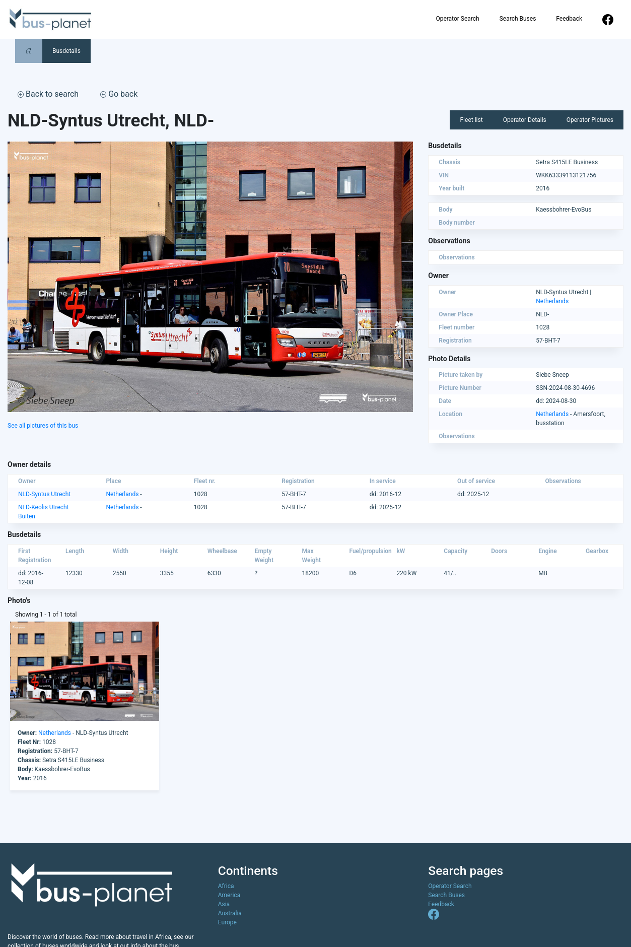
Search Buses (518, 18)
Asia (224, 904)
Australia (230, 913)
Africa (226, 886)
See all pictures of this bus (43, 425)
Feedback (569, 18)
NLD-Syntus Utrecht (44, 494)
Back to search (48, 94)
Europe (227, 922)
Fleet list (471, 119)
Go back (118, 94)
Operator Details (524, 119)
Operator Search (457, 18)
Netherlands (552, 301)
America (229, 895)
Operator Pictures (590, 119)
